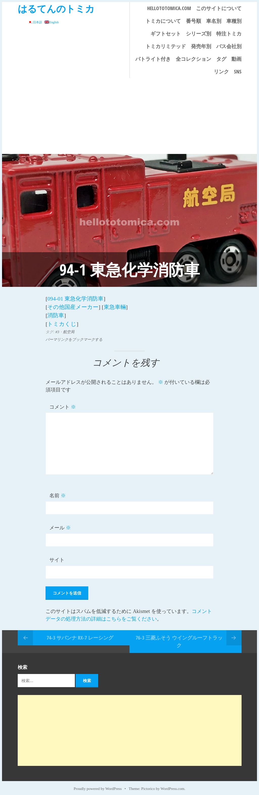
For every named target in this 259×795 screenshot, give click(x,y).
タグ (221, 58)
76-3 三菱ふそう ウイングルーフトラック (179, 638)
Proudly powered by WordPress (98, 785)
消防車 (55, 313)
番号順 (193, 20)
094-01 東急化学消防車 (75, 298)
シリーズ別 (198, 33)
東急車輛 (115, 306)
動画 (236, 58)
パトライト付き (153, 58)
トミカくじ (61, 321)
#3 (57, 329)
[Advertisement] (129, 116)
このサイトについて (219, 8)
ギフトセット (165, 33)
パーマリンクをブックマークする (74, 336)
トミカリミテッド (165, 46)
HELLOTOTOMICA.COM (169, 8)
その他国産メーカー (72, 306)
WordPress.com (172, 785)
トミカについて (163, 20)
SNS (238, 71)
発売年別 (201, 46)
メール (60, 524)
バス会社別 (229, 46)
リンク (221, 71)
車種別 (234, 20)
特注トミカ (229, 33)
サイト (56, 557)
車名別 (213, 20)
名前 (57, 492)
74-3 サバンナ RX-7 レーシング (80, 634)
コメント (62, 403)
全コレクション (193, 58)
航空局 (68, 329)
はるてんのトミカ (56, 8)
